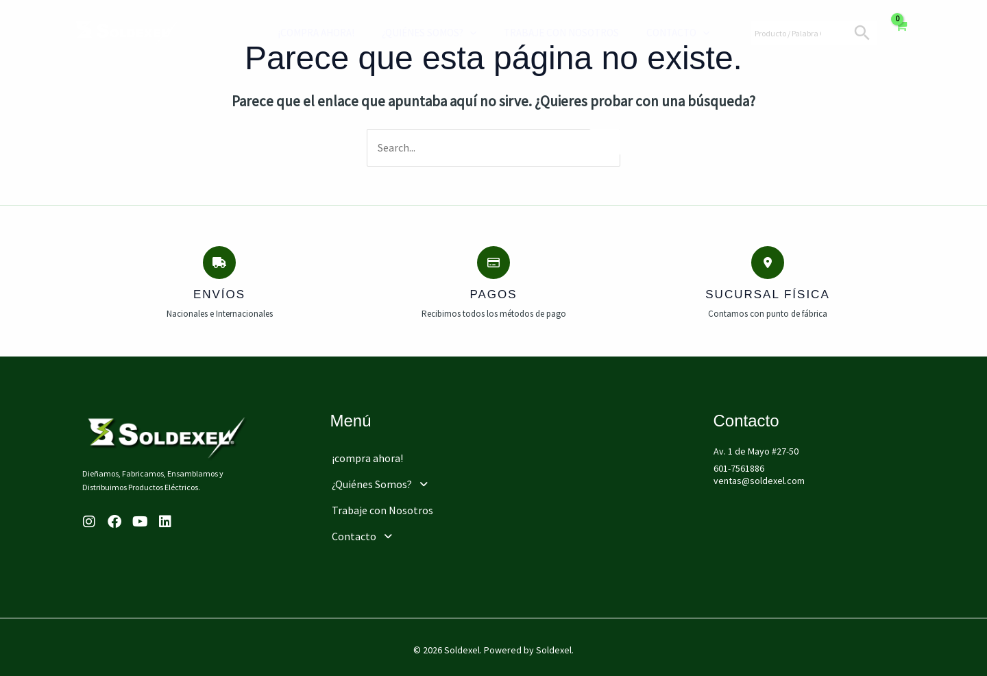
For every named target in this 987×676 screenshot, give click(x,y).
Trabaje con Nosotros (547, 32)
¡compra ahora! (316, 32)
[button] (426, 480)
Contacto (657, 33)
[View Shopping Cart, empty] (901, 33)
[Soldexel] (126, 31)
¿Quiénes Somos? (422, 33)
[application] (463, 33)
